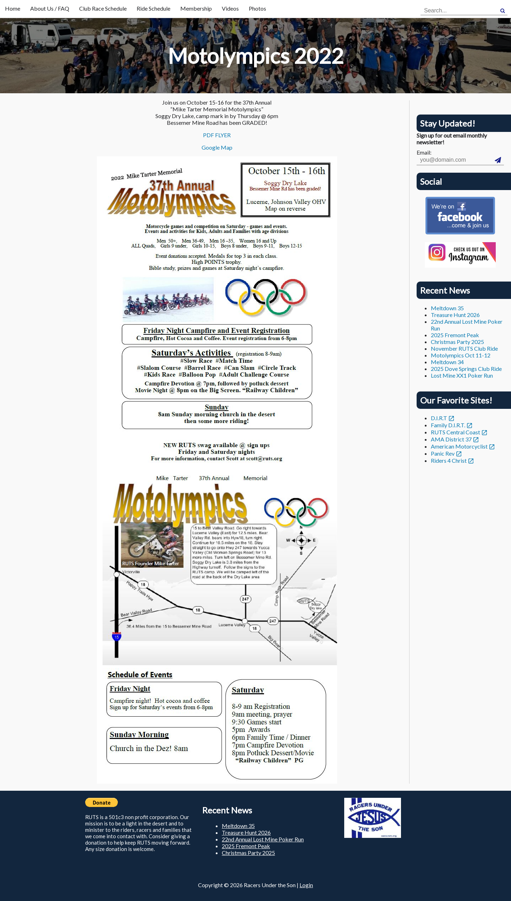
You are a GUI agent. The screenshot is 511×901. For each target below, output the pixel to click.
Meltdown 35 (447, 308)
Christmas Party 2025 (457, 341)
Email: (424, 152)
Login (306, 884)
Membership (196, 8)
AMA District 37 (451, 439)
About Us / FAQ (49, 8)
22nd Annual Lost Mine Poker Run (263, 839)
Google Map (217, 147)
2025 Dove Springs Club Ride (466, 368)
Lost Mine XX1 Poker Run (462, 375)
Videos (230, 8)
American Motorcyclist (459, 446)
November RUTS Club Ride (464, 348)
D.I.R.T (439, 418)
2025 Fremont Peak (455, 335)
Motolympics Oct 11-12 (460, 355)
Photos (257, 8)
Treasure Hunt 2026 (455, 314)
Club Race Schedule (103, 8)
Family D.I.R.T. (448, 425)
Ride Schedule (153, 8)
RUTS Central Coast (455, 432)
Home (12, 8)
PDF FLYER (217, 135)
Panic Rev (443, 453)
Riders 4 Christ (449, 460)
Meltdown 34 (447, 361)
